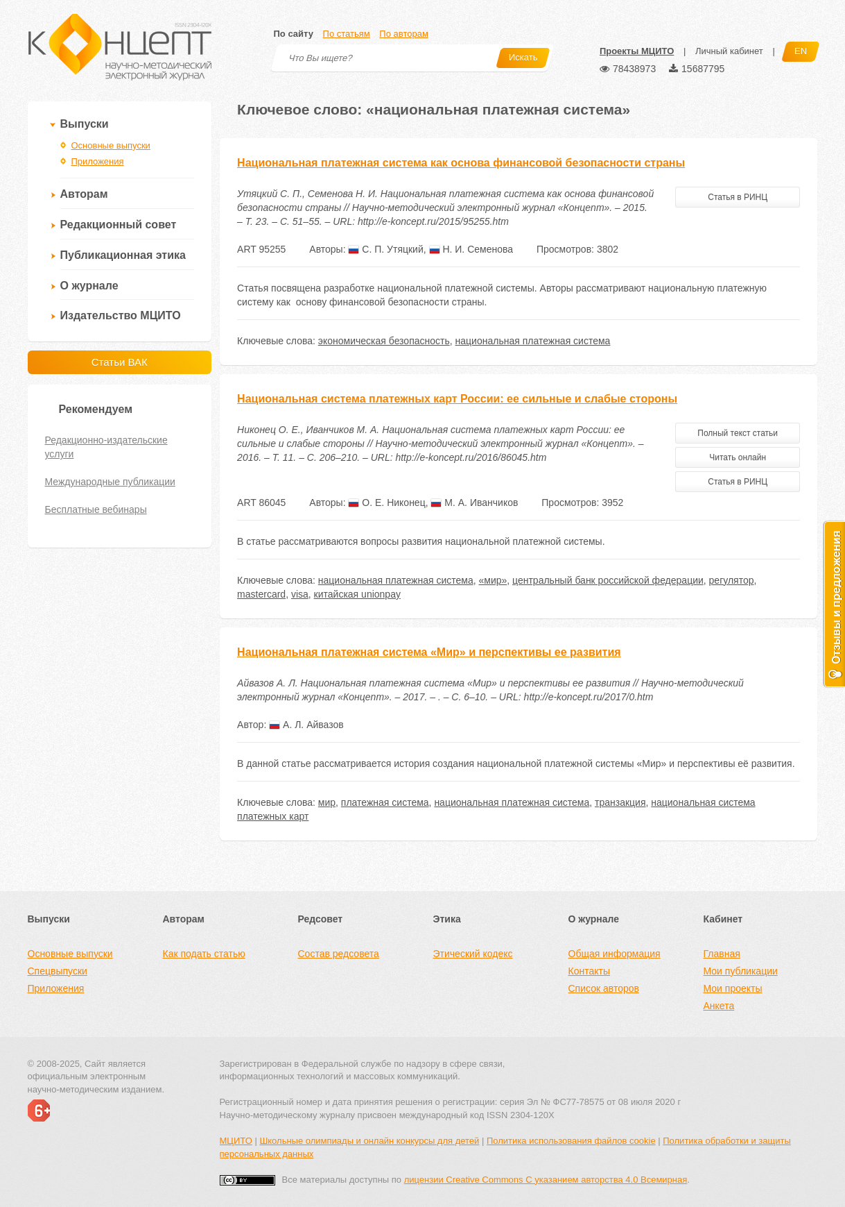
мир (327, 802)
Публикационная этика (123, 255)
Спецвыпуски (57, 971)
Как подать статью (204, 953)
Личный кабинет (729, 51)
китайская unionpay (357, 594)
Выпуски (84, 124)
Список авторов (603, 988)
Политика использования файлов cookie (571, 1141)
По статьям (346, 33)
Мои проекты (733, 988)
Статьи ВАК (120, 362)
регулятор (731, 580)
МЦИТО (236, 1141)
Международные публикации (110, 481)
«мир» (492, 580)
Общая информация (614, 953)
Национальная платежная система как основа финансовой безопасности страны (461, 163)
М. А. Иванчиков (474, 502)
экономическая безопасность (384, 340)
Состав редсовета (338, 953)
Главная (722, 953)
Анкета (719, 1005)
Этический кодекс (473, 953)
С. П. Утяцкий (385, 249)
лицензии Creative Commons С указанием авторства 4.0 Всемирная (546, 1179)
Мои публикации (741, 971)
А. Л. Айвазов (306, 724)
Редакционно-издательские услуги (106, 446)
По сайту (293, 33)
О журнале (89, 286)
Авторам (84, 194)
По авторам (403, 33)
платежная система (385, 802)
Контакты (589, 971)
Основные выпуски (110, 145)
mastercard (261, 594)
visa (299, 594)
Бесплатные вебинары (96, 509)
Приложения (97, 161)
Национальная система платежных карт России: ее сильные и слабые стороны (457, 399)
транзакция (620, 802)
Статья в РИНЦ (737, 197)
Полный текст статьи (737, 433)
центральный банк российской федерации (608, 580)
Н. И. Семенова (471, 249)
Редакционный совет (118, 224)
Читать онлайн (737, 457)
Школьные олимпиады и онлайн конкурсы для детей (369, 1141)
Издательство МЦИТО (120, 315)
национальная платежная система (533, 340)
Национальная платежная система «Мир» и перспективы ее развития (429, 652)
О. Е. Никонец (386, 502)
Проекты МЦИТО (637, 51)
